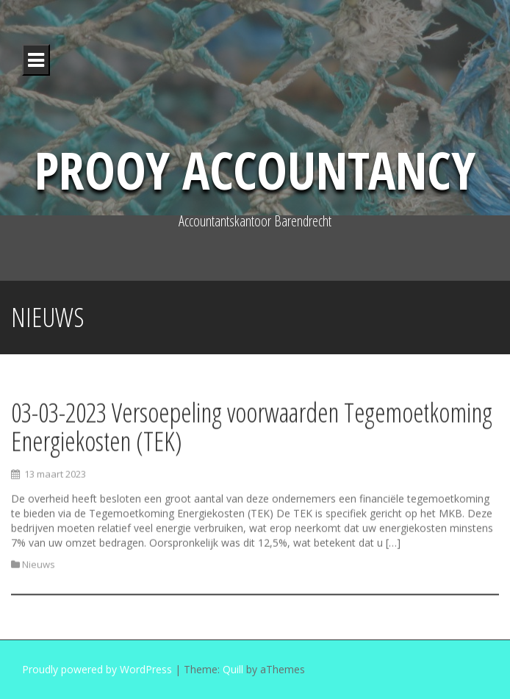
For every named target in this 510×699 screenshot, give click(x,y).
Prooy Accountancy (255, 170)
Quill (233, 669)
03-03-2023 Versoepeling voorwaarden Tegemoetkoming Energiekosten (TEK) (251, 428)
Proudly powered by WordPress (97, 669)
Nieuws (38, 566)
